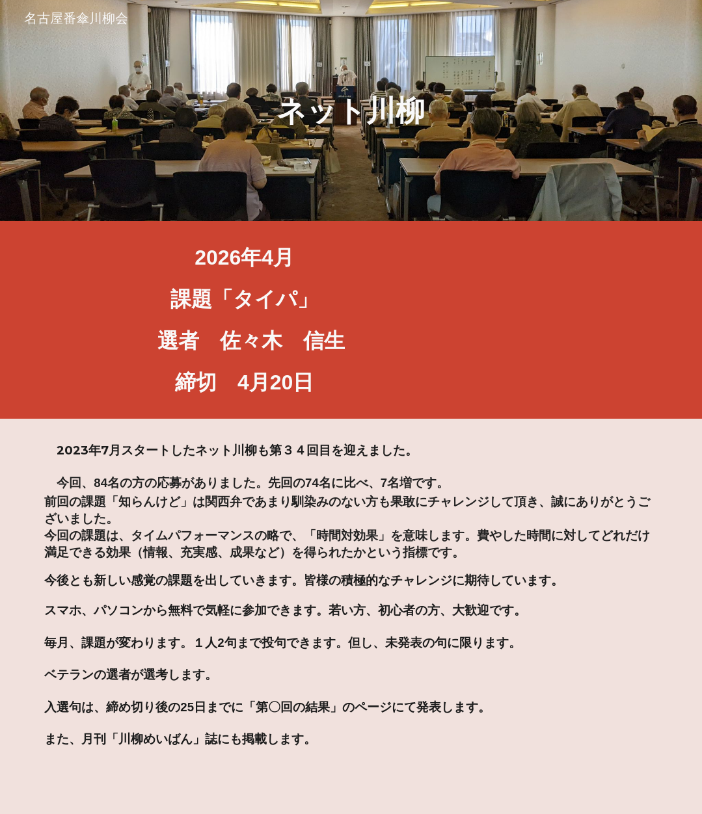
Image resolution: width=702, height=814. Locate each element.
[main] (351, 111)
